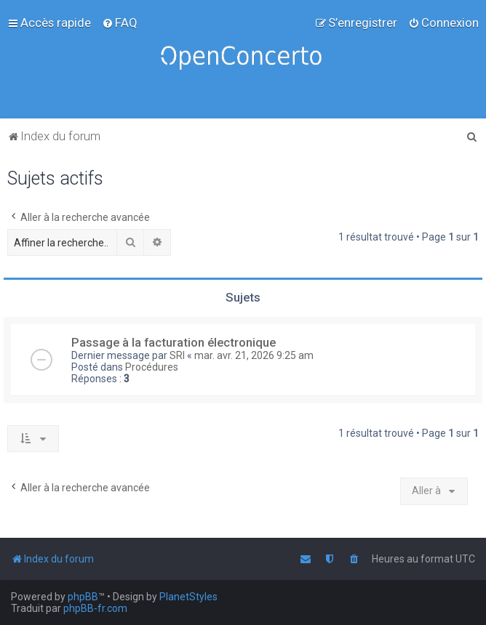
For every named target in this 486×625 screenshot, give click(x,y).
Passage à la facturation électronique (173, 342)
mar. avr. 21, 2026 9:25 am (254, 355)
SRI (177, 355)
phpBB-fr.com (95, 608)
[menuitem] (120, 22)
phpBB (83, 596)
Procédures (151, 367)
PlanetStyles (188, 596)
